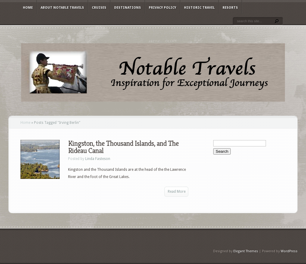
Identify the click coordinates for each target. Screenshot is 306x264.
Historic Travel (199, 8)
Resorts (230, 8)
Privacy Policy (162, 8)
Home (28, 8)
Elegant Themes (245, 251)
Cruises (99, 8)
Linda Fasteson (97, 159)
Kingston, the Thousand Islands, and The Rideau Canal (123, 147)
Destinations (127, 8)
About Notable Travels (62, 8)
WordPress (289, 251)
